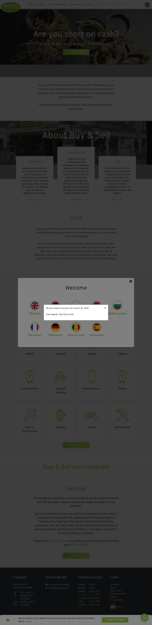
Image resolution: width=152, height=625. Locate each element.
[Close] (105, 308)
